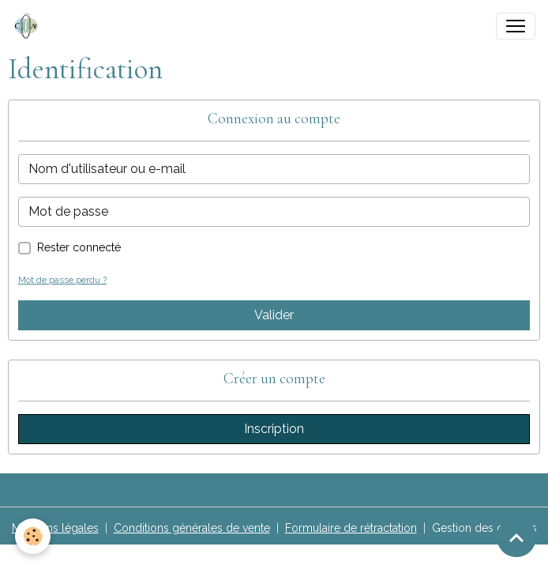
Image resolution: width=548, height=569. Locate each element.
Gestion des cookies (484, 528)
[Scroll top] (516, 537)
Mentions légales (55, 528)
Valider (274, 314)
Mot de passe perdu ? (62, 279)
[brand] (29, 26)
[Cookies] (33, 536)
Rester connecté (79, 247)
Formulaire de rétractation (351, 528)
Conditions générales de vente (192, 528)
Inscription (274, 428)
